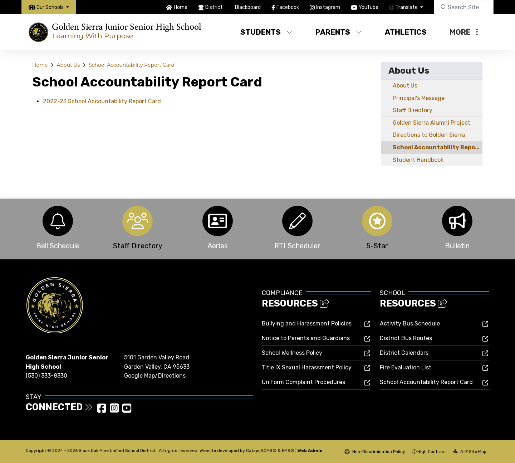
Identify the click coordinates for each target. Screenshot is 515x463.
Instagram (328, 7)
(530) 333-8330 (46, 375)
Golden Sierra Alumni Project (431, 122)
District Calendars (404, 352)
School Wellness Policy (292, 352)
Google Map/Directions (155, 375)
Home (180, 7)
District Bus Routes (406, 338)
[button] (52, 7)
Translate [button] (407, 7)
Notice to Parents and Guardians (306, 338)
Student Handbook (418, 159)
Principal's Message (419, 98)
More (464, 32)
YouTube (368, 7)
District (214, 7)
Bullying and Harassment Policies (307, 323)
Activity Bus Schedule (410, 323)
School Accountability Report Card (132, 65)
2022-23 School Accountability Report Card (102, 101)
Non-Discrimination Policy (374, 451)
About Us (68, 65)
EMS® (288, 450)
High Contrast (431, 451)
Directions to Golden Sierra (429, 134)
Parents (338, 32)
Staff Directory (412, 110)
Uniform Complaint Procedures (303, 382)
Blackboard (248, 7)
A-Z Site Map (469, 451)
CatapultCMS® (261, 450)
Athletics (406, 32)
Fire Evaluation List (405, 367)
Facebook (287, 7)
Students (266, 32)
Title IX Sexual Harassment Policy (307, 367)
